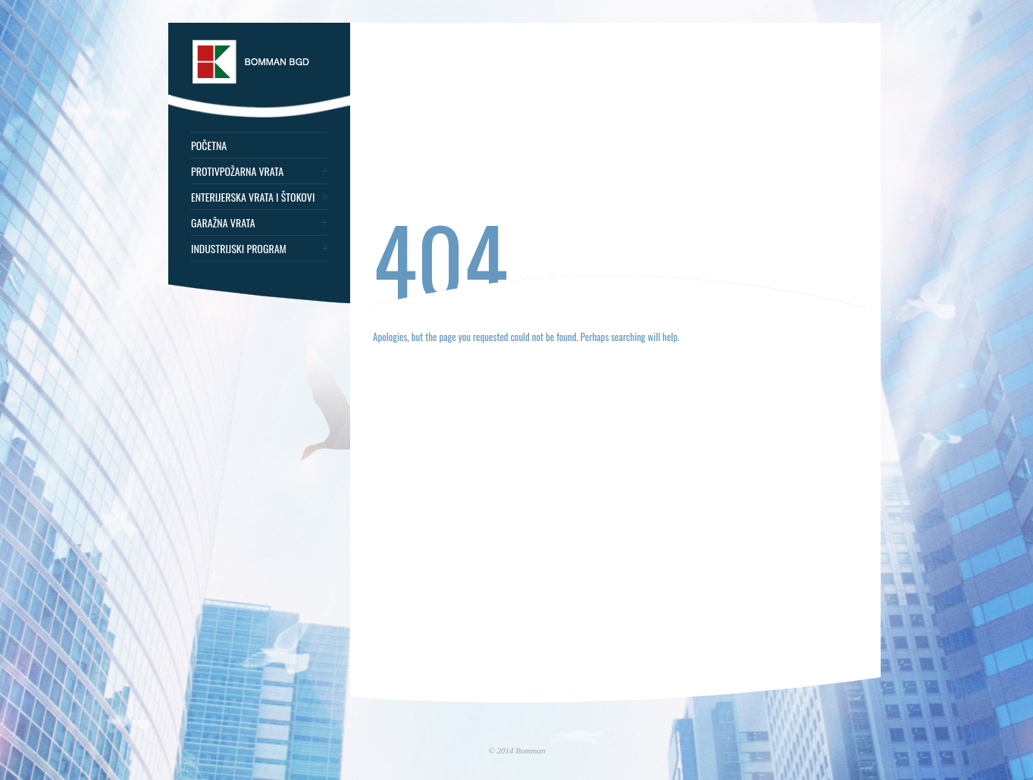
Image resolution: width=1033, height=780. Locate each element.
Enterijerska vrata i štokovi (253, 197)
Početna (209, 145)
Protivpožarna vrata (237, 171)
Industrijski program (238, 248)
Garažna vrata (223, 223)
